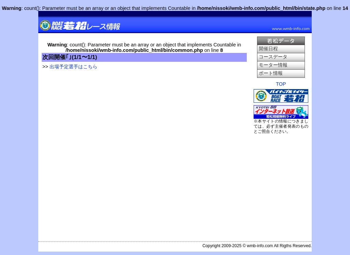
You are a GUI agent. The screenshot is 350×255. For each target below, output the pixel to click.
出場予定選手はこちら (73, 66)
